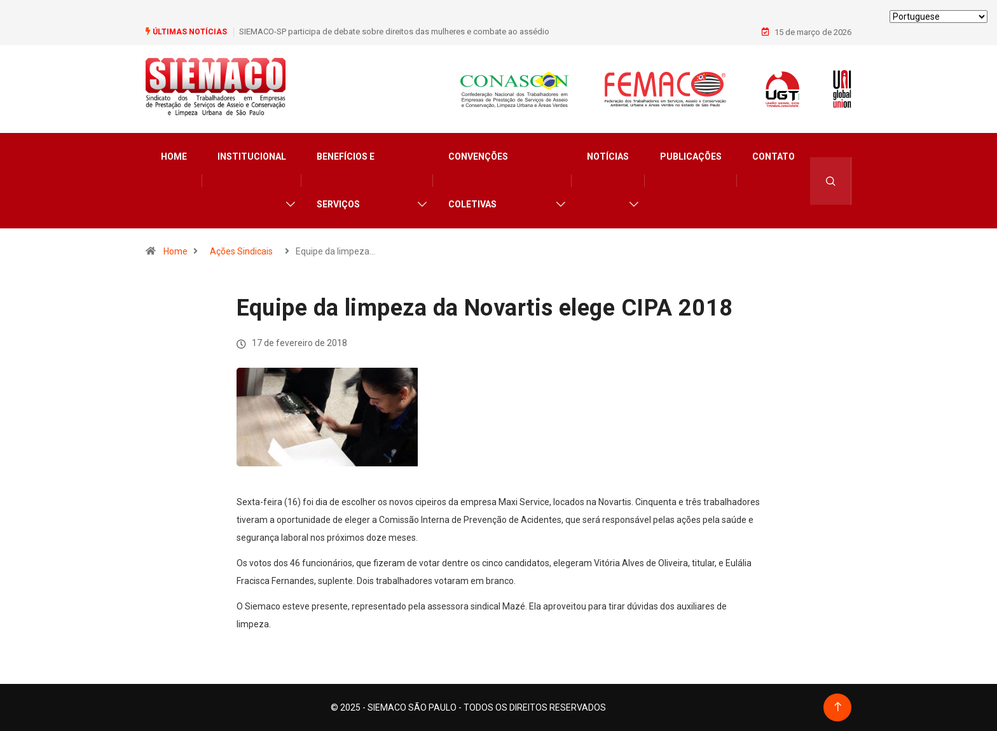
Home (174, 156)
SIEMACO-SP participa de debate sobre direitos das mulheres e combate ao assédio (394, 31)
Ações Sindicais (241, 251)
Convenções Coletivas (478, 180)
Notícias (608, 156)
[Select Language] (938, 16)
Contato (773, 156)
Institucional (251, 156)
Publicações (691, 156)
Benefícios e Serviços (346, 180)
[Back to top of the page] (837, 707)
